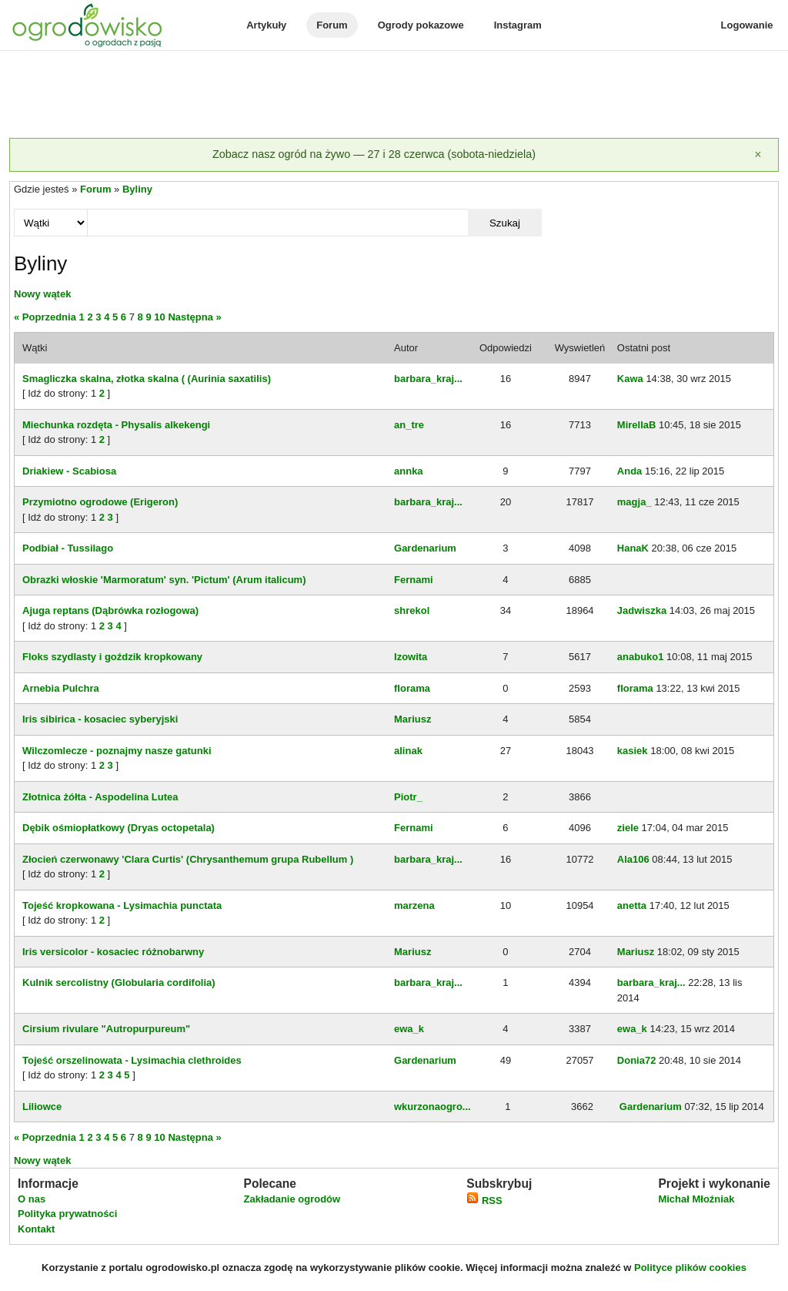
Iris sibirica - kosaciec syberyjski (100, 719)
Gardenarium (425, 548)
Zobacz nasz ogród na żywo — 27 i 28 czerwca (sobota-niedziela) (374, 154)
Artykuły (266, 25)
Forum (331, 25)
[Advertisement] (394, 95)
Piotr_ (408, 797)
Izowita (410, 656)
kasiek (632, 750)
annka (408, 471)
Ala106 (633, 859)
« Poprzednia (45, 317)
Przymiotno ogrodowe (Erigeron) (100, 502)
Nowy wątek (42, 294)
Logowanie (747, 25)
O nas (31, 1199)
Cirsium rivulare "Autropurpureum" (106, 1028)
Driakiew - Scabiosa (69, 471)
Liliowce (42, 1106)
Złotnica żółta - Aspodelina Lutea (100, 797)
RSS (484, 1200)
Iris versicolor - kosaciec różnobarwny (113, 951)
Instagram (518, 25)
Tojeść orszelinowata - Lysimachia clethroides (132, 1060)
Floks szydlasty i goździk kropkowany (112, 656)
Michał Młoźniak (696, 1199)
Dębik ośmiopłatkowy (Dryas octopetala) (118, 827)
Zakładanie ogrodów (291, 1199)
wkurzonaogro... (432, 1106)
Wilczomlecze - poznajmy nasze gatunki (117, 750)
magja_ (634, 502)
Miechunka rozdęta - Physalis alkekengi (116, 425)
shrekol (411, 610)
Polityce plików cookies (690, 1267)
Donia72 (636, 1060)
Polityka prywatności (67, 1213)
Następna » (194, 317)
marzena (414, 905)
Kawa (630, 378)
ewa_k (409, 1028)
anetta (631, 905)
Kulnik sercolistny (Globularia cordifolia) (118, 982)
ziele (628, 827)
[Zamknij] (758, 155)
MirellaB (636, 425)
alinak (408, 750)
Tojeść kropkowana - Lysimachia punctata (122, 905)
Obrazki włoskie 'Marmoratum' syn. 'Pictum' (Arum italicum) (164, 579)
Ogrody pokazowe (421, 25)
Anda (630, 471)
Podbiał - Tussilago (67, 548)
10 (159, 317)
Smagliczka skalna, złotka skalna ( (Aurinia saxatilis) (146, 378)
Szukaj (504, 223)
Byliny (137, 189)
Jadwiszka (641, 610)
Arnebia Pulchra (60, 688)
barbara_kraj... (428, 378)
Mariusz (412, 719)
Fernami (413, 579)
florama (412, 688)
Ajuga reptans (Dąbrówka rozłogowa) (110, 610)
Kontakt (36, 1229)
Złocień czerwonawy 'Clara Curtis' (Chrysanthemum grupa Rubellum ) (187, 859)
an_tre (409, 425)
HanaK (633, 548)
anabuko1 (640, 656)
